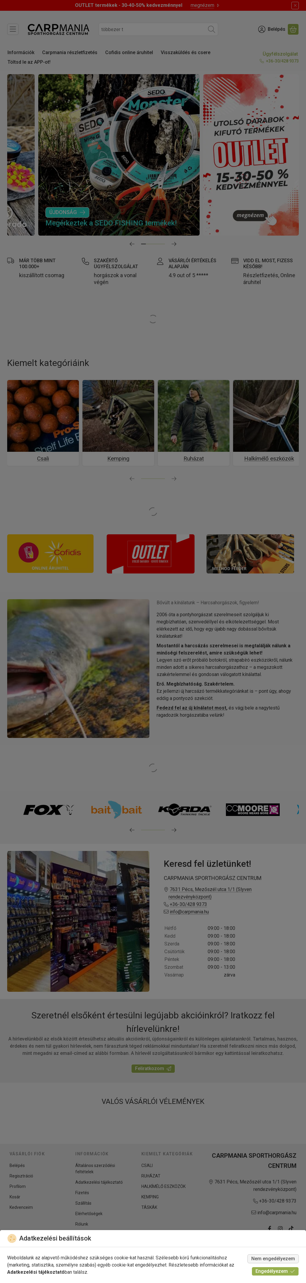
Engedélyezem (275, 1271)
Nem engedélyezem (273, 1258)
